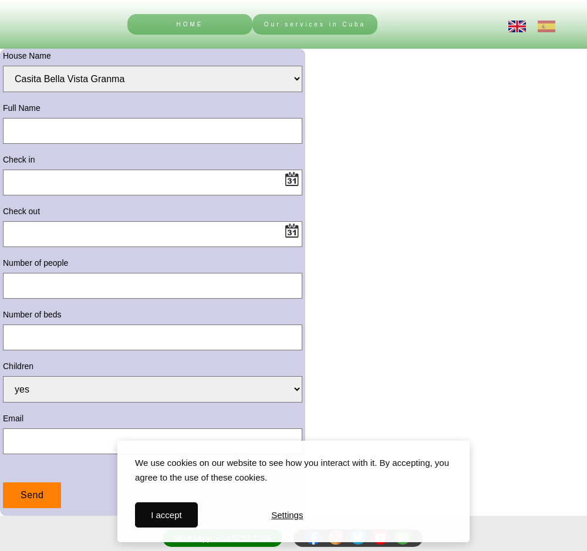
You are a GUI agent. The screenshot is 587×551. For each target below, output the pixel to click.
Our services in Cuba (315, 24)
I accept (166, 515)
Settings (287, 515)
